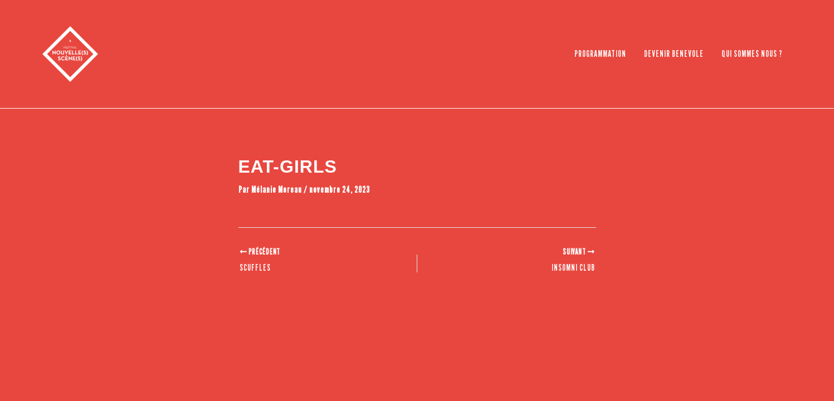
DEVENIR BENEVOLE (674, 53)
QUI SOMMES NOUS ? (752, 53)
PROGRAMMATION (600, 53)
